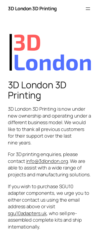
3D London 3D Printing (32, 8)
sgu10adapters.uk (27, 213)
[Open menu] (88, 9)
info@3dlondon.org (47, 161)
